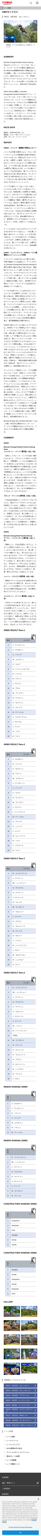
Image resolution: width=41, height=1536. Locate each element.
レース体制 (11, 1437)
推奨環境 (5, 1494)
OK (20, 1532)
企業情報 (5, 1477)
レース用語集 (11, 1460)
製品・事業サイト (8, 1483)
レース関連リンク (13, 1464)
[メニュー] (37, 2)
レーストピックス (13, 1444)
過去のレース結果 (13, 1456)
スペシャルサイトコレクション (18, 1452)
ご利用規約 (6, 1488)
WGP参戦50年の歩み (14, 1448)
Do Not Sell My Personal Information (20, 1527)
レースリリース (12, 1441)
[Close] (38, 1499)
